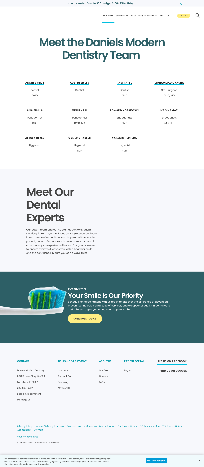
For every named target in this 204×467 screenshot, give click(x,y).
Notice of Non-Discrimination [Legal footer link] (99, 426)
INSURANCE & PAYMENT (71, 361)
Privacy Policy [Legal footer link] (24, 426)
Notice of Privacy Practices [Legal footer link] (49, 426)
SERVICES (120, 15)
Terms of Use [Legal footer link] (74, 426)
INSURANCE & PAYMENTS (142, 15)
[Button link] (183, 16)
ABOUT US (165, 15)
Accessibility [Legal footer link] (24, 429)
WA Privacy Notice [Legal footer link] (172, 426)
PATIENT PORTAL (134, 361)
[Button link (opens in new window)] (172, 362)
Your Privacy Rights (27, 436)
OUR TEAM (108, 15)
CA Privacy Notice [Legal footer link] (127, 426)
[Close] (200, 460)
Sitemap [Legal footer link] (38, 429)
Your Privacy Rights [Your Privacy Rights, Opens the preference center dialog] (156, 460)
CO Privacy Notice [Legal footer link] (150, 426)
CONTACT (23, 361)
